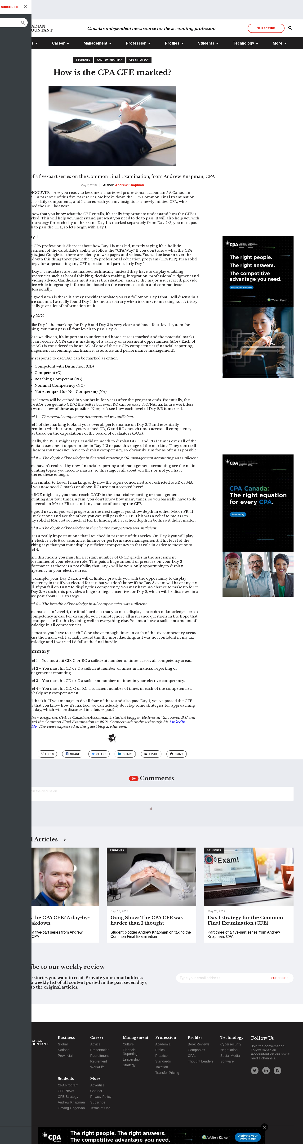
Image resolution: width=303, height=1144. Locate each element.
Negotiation (229, 1050)
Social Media (230, 1056)
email (151, 772)
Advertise (97, 1085)
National (64, 1050)
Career (58, 61)
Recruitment (99, 1056)
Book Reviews (198, 1044)
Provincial (65, 1056)
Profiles (172, 61)
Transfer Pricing (167, 1073)
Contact (96, 1091)
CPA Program (68, 1085)
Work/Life (97, 1067)
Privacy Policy (100, 1097)
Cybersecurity (230, 1044)
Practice (161, 1056)
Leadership (131, 1059)
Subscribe (266, 46)
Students (206, 61)
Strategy (129, 1065)
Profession (136, 61)
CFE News (66, 1091)
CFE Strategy (139, 77)
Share (73, 772)
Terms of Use (100, 1108)
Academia (162, 1044)
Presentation (99, 1050)
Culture (128, 1044)
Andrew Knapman (109, 77)
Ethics (160, 1050)
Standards (163, 1061)
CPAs (192, 1056)
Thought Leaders (201, 1061)
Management (95, 61)
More (277, 61)
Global (63, 1044)
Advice (95, 1044)
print (176, 772)
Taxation (161, 1067)
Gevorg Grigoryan (71, 1108)
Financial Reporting (130, 1052)
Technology (243, 61)
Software (227, 1061)
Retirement (98, 1061)
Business (25, 61)
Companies (196, 1050)
